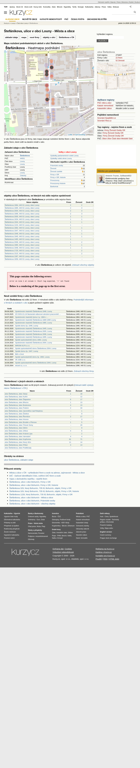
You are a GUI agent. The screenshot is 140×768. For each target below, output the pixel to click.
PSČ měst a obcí (104, 103)
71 (81, 439)
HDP (63, 523)
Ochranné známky (82, 526)
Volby (102, 528)
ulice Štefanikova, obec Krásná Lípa (18, 434)
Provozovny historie (57, 183)
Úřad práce (32, 526)
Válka (109, 7)
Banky (30, 513)
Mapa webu (109, 528)
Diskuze (116, 7)
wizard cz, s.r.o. (21, 365)
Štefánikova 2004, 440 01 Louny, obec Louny (22, 211)
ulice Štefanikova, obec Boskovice (18, 405)
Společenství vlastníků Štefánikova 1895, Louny (33, 337)
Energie (81, 7)
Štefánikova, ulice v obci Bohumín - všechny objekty (32, 504)
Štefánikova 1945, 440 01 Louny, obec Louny (22, 236)
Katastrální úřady (82, 523)
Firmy (106, 130)
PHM (59, 536)
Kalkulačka (89, 7)
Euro (38, 520)
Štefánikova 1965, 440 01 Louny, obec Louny (22, 245)
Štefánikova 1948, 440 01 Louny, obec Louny (22, 248)
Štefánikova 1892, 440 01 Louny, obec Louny (22, 228)
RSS (105, 559)
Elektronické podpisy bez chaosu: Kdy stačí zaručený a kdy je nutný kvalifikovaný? (119, 180)
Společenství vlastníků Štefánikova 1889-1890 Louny (35, 320)
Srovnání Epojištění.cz (106, 118)
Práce (104, 7)
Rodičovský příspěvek (12, 529)
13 (81, 402)
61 (70, 439)
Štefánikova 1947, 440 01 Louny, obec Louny (22, 231)
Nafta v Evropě (57, 538)
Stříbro (70, 533)
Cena (107, 516)
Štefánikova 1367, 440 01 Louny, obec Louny (22, 256)
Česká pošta (77, 19)
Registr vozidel (105, 520)
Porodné (41, 533)
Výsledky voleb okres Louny (61, 158)
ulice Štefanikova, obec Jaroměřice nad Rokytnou (24, 411)
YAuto (119, 2)
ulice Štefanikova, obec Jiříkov (16, 431)
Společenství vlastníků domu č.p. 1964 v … (31, 317)
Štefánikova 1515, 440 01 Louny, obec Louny (22, 254)
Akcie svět (28, 7)
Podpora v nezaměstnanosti (38, 536)
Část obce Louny (22, 23)
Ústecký (23, 175)
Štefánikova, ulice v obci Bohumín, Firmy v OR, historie (33, 485)
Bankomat (54, 186)
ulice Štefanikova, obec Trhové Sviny (19, 425)
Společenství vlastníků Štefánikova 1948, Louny (33, 311)
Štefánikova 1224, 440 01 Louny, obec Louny (22, 225)
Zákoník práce (81, 532)
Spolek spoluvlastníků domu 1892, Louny (31, 340)
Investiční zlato (61, 533)
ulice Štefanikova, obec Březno (17, 402)
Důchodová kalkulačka (12, 520)
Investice (55, 513)
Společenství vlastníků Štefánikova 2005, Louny (33, 331)
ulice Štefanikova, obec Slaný (16, 394)
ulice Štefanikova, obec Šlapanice (18, 399)
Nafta (69, 536)
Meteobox (125, 2)
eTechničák (110, 522)
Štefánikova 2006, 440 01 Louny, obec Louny (22, 242)
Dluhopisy (55, 520)
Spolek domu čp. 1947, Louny (26, 351)
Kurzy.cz (6, 23)
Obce (104, 138)
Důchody (31, 539)
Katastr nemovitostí (105, 105)
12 (81, 397)
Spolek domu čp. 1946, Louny (26, 326)
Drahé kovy (56, 529)
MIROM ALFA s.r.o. (22, 346)
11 (70, 442)
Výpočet (17, 513)
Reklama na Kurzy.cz (105, 549)
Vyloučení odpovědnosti (63, 552)
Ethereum (71, 526)
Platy (43, 526)
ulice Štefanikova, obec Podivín (17, 408)
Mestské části (127, 138)
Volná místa (38, 523)
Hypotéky (67, 7)
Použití (99, 559)
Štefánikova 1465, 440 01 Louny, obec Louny (22, 239)
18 (81, 394)
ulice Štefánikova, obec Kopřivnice (18, 439)
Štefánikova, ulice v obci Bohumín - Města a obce (31, 497)
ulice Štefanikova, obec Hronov (17, 419)
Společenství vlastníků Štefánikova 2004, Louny (33, 343)
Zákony (97, 7)
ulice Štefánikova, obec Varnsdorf (17, 436)
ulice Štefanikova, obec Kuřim (16, 397)
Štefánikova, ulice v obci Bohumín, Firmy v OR (30, 482)
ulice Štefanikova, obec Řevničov (17, 417)
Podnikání (80, 513)
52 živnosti (120, 60)
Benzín (64, 536)
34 (81, 408)
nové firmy (34, 37)
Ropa (54, 536)
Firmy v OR (54, 175)
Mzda (39, 526)
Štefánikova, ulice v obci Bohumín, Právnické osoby (32, 500)
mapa (23, 37)
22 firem (119, 58)
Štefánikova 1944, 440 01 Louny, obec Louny (22, 222)
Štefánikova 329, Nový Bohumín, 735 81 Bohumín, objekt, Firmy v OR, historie (44, 491)
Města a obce (81, 516)
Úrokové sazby (33, 516)
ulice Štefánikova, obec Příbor (16, 445)
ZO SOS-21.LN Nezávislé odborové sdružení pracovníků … (38, 314)
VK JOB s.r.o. (20, 360)
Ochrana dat (58, 549)
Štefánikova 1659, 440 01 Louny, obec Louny (22, 259)
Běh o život (19, 354)
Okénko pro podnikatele (108, 171)
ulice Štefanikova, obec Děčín (16, 428)
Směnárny (31, 520)
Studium (137, 2)
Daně (78, 538)
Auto (101, 516)
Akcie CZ (19, 7)
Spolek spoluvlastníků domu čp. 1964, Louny (32, 357)
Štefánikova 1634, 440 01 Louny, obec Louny (22, 219)
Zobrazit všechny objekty (83, 265)
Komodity (46, 7)
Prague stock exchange (108, 538)
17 (81, 399)
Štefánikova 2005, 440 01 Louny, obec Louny (22, 217)
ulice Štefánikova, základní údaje (18, 460)
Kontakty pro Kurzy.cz (105, 555)
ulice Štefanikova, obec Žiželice (17, 414)
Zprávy (12, 7)
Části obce (116, 138)
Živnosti (53, 168)
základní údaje (11, 37)
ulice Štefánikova (106, 52)
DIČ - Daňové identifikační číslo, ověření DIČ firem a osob (35, 476)
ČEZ (59, 516)
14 (81, 442)
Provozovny (54, 180)
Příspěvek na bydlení (11, 526)
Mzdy (67, 523)
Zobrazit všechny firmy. (84, 371)
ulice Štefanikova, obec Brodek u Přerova (20, 422)
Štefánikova (34, 23)
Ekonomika (56, 523)
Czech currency (105, 535)
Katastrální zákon (104, 108)
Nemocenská (32, 533)
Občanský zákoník (82, 529)
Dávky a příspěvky (35, 530)
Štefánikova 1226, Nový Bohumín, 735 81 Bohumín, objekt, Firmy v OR (41, 494)
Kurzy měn (38, 7)
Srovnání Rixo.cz (104, 121)
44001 (22, 158)
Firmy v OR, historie (58, 177)
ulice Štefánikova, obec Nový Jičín (18, 442)
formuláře (84, 538)
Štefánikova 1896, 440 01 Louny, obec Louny (22, 214)
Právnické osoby (56, 165)
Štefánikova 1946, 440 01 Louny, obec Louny (22, 234)
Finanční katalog (106, 525)
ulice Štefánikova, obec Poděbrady (18, 448)
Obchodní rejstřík (103, 2)
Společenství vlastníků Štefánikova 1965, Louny (33, 323)
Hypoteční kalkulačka (11, 535)
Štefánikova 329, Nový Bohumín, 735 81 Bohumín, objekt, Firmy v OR (40, 488)
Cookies (68, 549)
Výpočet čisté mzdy (11, 516)
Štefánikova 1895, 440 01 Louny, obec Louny (22, 208)
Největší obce (29, 19)
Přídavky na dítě (10, 523)
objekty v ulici (49, 37)
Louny (22, 161)
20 (81, 425)
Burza (54, 516)
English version (106, 532)
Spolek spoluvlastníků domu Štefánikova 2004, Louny (35, 348)
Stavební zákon (81, 535)
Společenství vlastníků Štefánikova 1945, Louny (33, 328)
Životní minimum (10, 532)
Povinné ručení (9, 538)
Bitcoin (59, 7)
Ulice (109, 138)
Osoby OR (120, 130)
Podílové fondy (65, 520)
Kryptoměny (56, 526)
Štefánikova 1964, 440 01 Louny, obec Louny (22, 205)
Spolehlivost (113, 516)
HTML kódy (114, 559)
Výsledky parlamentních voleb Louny (64, 156)
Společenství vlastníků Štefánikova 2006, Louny (33, 334)
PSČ (66, 19)
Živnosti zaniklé (56, 171)
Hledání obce (12, 19)
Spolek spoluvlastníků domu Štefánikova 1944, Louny (35, 363)
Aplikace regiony (105, 100)
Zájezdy (112, 2)
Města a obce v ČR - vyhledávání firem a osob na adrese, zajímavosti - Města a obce (47, 473)
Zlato (54, 7)
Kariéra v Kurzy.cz (104, 552)
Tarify (74, 7)
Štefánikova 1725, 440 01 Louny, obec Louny (22, 251)
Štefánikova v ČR (66, 37)
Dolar (43, 520)
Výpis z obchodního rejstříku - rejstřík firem (28, 479)
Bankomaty (39, 513)
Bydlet (131, 2)
